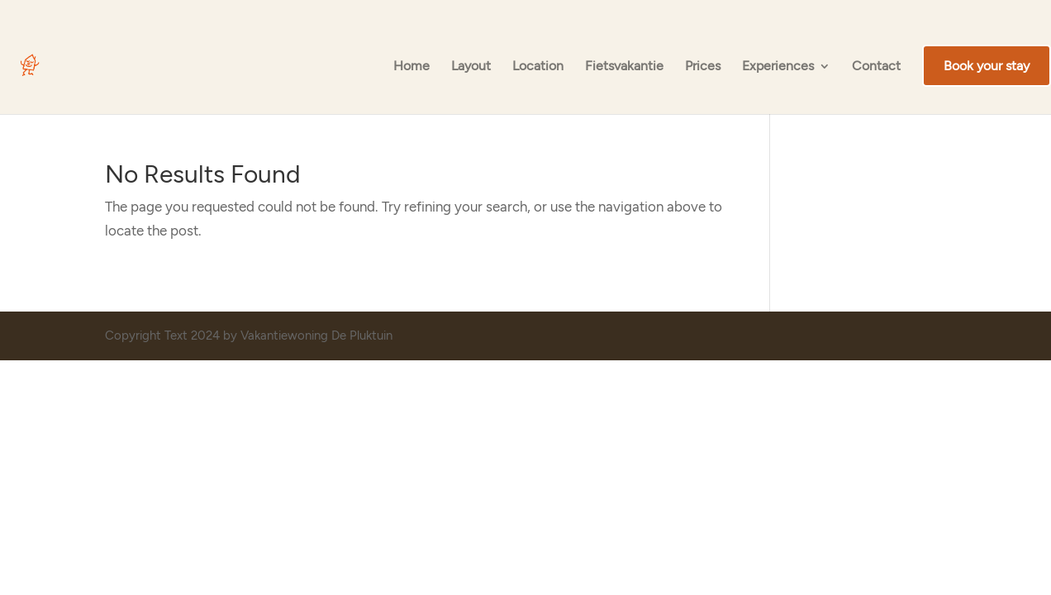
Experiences (778, 67)
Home (411, 67)
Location (538, 67)
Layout (471, 67)
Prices (702, 67)
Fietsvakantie (624, 67)
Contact (876, 67)
